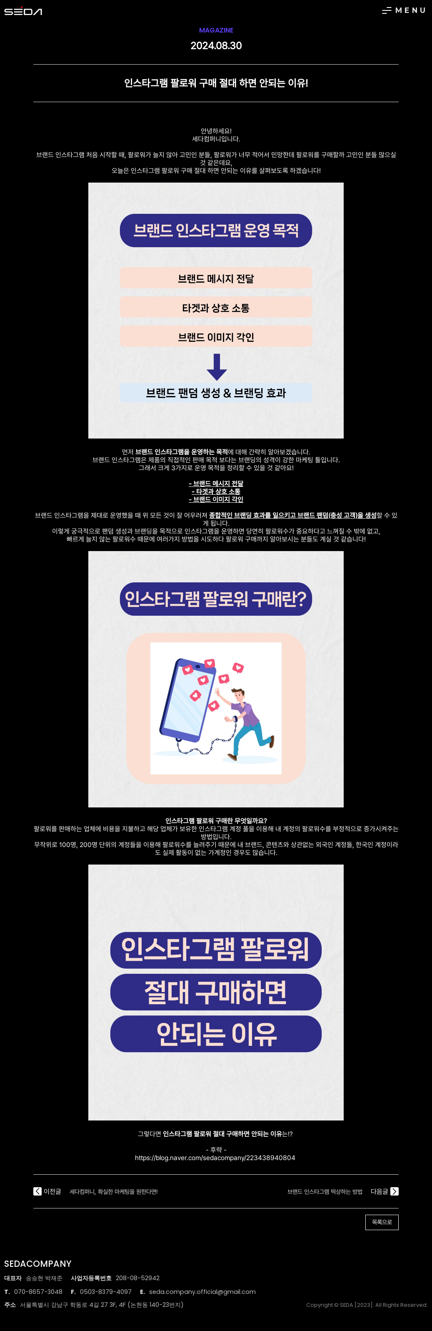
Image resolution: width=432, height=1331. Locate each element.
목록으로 (382, 1222)
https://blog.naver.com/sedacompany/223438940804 (215, 1158)
